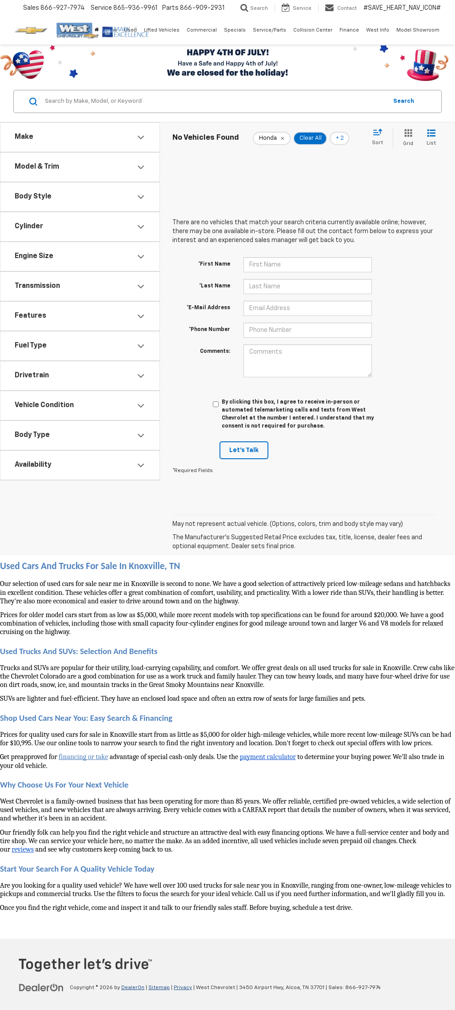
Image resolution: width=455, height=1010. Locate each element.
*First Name (214, 264)
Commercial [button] (202, 30)
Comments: (215, 351)
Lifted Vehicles (162, 30)
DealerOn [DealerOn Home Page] (132, 987)
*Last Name (214, 286)
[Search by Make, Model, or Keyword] (215, 101)
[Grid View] (406, 138)
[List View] (431, 138)
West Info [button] (377, 30)
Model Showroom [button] (417, 30)
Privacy (183, 987)
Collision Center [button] (312, 30)
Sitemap (159, 987)
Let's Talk (244, 450)
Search (403, 101)
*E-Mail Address (208, 308)
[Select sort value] (380, 137)
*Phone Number (209, 329)
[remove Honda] (272, 138)
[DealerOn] (41, 987)
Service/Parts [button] (269, 30)
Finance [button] (349, 30)
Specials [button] (235, 30)
